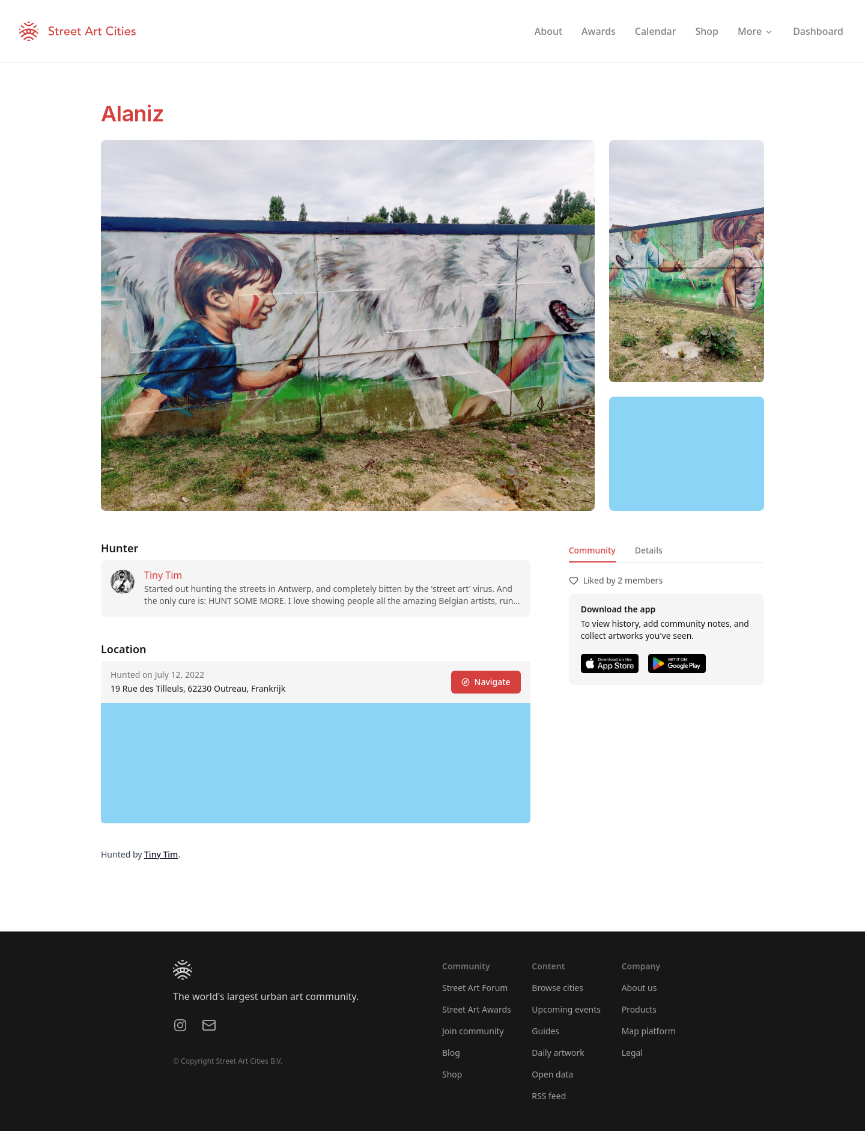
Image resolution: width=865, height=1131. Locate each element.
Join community (473, 1031)
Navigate (486, 681)
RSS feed (549, 1096)
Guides (545, 1031)
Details (649, 550)
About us (639, 987)
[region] (686, 454)
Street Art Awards (476, 1009)
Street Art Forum (475, 987)
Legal (632, 1052)
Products (639, 1009)
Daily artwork (558, 1052)
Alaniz (132, 113)
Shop (452, 1074)
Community (592, 550)
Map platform (649, 1031)
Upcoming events (566, 1009)
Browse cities (557, 987)
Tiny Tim (163, 575)
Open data (552, 1074)
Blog (451, 1052)
